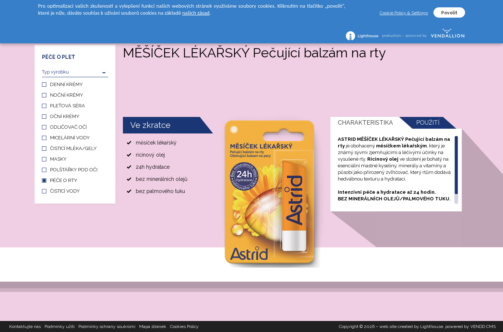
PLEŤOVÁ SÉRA (67, 105)
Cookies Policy (184, 326)
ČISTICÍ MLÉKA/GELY (73, 148)
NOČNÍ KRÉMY (66, 95)
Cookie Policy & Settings (404, 12)
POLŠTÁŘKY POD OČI (74, 169)
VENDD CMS (483, 326)
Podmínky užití (60, 326)
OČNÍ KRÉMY (64, 116)
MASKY (58, 159)
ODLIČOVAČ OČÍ (68, 127)
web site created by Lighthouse (411, 326)
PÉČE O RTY (63, 180)
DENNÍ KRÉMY (66, 84)
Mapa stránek (152, 326)
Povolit (449, 12)
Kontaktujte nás (25, 326)
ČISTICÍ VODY (65, 191)
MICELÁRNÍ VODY (70, 137)
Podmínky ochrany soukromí (106, 326)
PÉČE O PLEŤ (58, 57)
